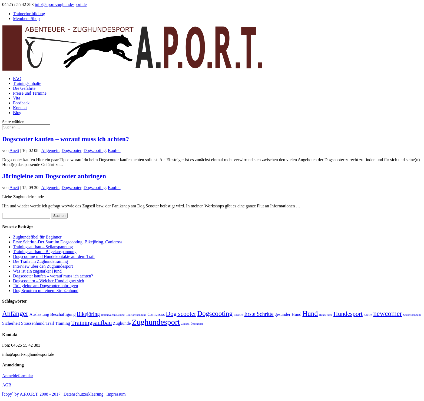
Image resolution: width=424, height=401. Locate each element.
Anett (14, 150)
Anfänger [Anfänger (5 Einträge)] (15, 313)
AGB (6, 385)
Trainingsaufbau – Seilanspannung (43, 246)
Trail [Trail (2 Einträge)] (50, 323)
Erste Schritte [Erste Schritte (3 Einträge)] (258, 314)
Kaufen (114, 150)
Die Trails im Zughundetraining (40, 261)
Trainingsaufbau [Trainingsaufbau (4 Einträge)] (91, 322)
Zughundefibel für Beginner (37, 237)
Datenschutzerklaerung (83, 394)
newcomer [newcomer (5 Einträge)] (387, 313)
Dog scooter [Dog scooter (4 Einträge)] (181, 313)
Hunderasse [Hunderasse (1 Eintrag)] (325, 314)
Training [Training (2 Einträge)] (62, 323)
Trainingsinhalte (27, 83)
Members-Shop (26, 18)
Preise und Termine (30, 93)
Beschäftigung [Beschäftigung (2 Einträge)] (63, 314)
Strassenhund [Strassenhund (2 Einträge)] (33, 323)
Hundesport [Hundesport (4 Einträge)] (348, 313)
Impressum (116, 394)
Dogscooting (95, 150)
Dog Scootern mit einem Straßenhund (45, 290)
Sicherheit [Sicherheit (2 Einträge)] (11, 323)
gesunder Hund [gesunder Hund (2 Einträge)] (288, 314)
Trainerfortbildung (29, 13)
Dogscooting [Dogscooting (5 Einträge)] (215, 313)
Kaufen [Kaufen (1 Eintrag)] (368, 314)
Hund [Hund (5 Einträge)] (310, 313)
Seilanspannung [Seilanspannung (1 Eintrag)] (412, 314)
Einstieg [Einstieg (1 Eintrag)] (238, 314)
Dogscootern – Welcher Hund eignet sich (48, 281)
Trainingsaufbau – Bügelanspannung (45, 251)
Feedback (21, 103)
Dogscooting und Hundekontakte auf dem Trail (54, 256)
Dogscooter (71, 150)
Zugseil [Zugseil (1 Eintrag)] (185, 323)
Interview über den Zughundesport (43, 266)
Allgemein (50, 150)
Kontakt (20, 107)
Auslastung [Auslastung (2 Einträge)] (39, 314)
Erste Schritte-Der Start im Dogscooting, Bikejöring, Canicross (67, 242)
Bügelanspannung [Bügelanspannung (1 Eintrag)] (136, 314)
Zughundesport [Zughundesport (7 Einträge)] (156, 322)
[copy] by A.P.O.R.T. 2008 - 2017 (31, 394)
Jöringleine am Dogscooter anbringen (54, 176)
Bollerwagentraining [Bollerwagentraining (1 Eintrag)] (113, 314)
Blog (17, 112)
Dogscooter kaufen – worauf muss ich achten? (65, 138)
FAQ (17, 78)
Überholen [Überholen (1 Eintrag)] (197, 323)
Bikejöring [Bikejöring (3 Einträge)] (88, 314)
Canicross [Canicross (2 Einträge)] (156, 314)
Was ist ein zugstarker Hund (37, 271)
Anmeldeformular (17, 375)
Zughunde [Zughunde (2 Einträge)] (122, 323)
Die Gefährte (24, 88)
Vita (16, 98)
